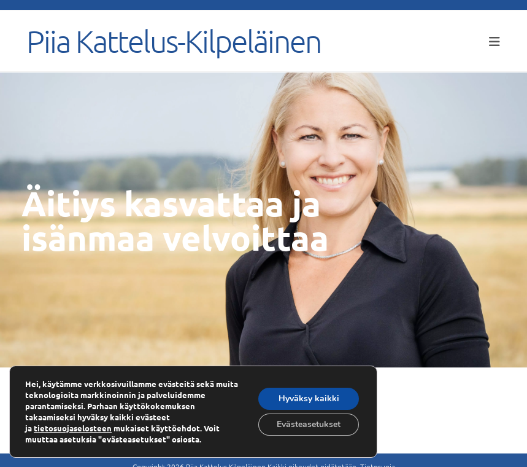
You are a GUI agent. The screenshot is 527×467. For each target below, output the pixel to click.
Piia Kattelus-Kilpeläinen (173, 41)
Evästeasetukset (308, 424)
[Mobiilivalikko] (495, 41)
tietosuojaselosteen (73, 428)
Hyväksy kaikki (309, 398)
